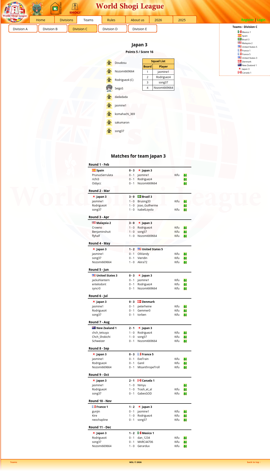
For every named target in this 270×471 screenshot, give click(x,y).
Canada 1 (244, 72)
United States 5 (247, 46)
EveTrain (143, 359)
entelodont (99, 284)
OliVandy (143, 254)
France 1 (244, 50)
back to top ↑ (254, 462)
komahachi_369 (125, 114)
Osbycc (96, 183)
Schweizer (98, 341)
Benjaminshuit (101, 232)
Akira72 (142, 262)
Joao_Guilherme (148, 205)
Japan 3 (243, 69)
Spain (243, 35)
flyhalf (96, 236)
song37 (119, 131)
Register (247, 20)
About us (137, 20)
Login (261, 20)
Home (40, 20)
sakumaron (122, 122)
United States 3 (247, 57)
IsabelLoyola (145, 210)
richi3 (95, 179)
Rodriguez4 (163, 77)
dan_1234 (144, 438)
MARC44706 (145, 442)
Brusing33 (144, 201)
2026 (158, 20)
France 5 (244, 54)
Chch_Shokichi (101, 337)
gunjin (96, 411)
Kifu (177, 175)
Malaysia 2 (245, 43)
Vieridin (142, 258)
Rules (111, 20)
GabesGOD (145, 393)
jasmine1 (120, 105)
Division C (80, 29)
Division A (20, 29)
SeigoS (119, 88)
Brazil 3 (243, 39)
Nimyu (142, 385)
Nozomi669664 (124, 71)
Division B (50, 29)
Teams (88, 20)
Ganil (141, 363)
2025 (182, 20)
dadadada (121, 97)
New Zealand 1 (247, 65)
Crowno (97, 228)
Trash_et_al (145, 389)
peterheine (145, 306)
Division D (110, 29)
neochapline (100, 420)
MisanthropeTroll (149, 367)
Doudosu (120, 63)
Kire (94, 416)
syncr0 (96, 288)
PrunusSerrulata (102, 175)
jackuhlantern (101, 280)
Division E (139, 29)
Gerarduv (144, 446)
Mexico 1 (244, 32)
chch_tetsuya (100, 333)
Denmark (244, 61)
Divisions (66, 20)
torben (142, 315)
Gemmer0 (144, 310)
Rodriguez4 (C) (124, 80)
